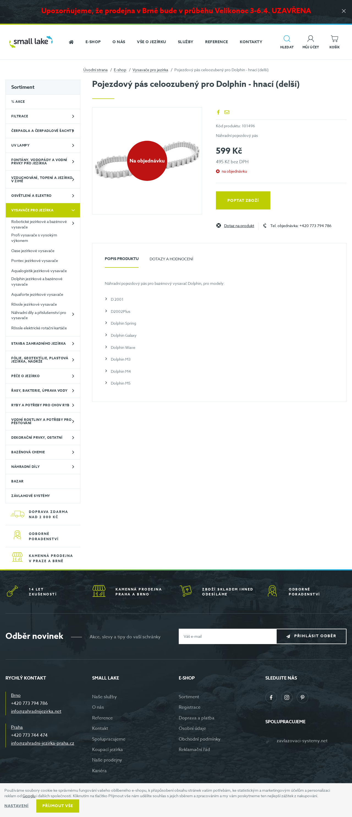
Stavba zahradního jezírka (38, 343)
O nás (98, 707)
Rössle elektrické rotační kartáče (39, 327)
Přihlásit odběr (315, 636)
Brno (16, 695)
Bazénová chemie (28, 452)
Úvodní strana (95, 69)
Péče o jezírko (25, 376)
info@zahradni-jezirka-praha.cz (42, 743)
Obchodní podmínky (200, 739)
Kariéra (99, 771)
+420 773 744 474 (29, 735)
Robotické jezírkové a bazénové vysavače (39, 224)
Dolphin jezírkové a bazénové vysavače (36, 281)
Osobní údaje (192, 728)
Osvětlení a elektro (31, 195)
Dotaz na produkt (239, 225)
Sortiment (22, 87)
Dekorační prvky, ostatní (36, 437)
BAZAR (17, 481)
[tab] (122, 261)
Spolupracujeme (108, 739)
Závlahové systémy (30, 495)
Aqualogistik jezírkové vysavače (39, 270)
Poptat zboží (243, 200)
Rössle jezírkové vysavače (34, 304)
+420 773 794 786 (29, 703)
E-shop (120, 69)
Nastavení (16, 806)
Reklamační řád (194, 749)
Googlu (29, 795)
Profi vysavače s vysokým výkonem (34, 237)
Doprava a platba (197, 718)
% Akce (18, 101)
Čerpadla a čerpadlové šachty (42, 130)
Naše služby (104, 697)
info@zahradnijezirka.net (36, 711)
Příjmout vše (57, 806)
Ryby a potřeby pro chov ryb (40, 405)
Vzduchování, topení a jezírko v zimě (42, 179)
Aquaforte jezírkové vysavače (37, 294)
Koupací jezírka (107, 749)
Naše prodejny (107, 760)
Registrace (189, 707)
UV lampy (20, 145)
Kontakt (100, 728)
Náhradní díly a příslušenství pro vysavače (38, 315)
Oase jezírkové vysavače (32, 250)
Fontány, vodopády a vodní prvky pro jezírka (39, 161)
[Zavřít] (344, 11)
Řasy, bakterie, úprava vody (39, 390)
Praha (17, 727)
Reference (102, 718)
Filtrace (19, 116)
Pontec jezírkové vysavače (34, 260)
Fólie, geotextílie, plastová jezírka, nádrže (39, 360)
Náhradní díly (25, 466)
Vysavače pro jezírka (150, 69)
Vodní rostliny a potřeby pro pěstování (41, 421)
